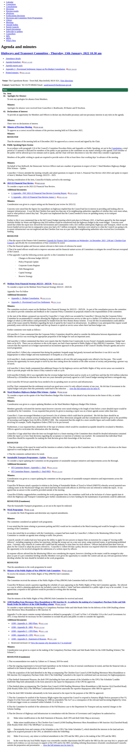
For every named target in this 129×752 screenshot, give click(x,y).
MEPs (8, 38)
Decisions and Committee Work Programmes (24, 18)
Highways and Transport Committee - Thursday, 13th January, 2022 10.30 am (51, 53)
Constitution (117, 148)
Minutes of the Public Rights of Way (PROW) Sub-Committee (39, 571)
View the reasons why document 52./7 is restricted (51, 643)
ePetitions (10, 13)
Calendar (9, 2)
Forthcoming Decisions (15, 16)
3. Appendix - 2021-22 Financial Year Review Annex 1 (39, 197)
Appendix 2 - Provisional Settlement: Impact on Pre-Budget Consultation (41, 69)
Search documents (13, 29)
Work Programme (20, 510)
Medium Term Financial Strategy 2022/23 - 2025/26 (35, 284)
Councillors (10, 34)
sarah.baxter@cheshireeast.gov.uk (57, 85)
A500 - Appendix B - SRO (27, 627)
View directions (66, 81)
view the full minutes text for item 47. (85, 389)
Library (9, 20)
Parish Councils (12, 27)
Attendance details (13, 58)
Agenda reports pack (14, 66)
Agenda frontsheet (19, 62)
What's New (11, 40)
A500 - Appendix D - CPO (28, 635)
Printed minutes (18, 73)
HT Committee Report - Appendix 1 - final (34, 467)
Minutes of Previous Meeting (25, 127)
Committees (11, 4)
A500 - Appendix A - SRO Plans (29, 623)
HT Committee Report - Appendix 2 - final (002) (36, 471)
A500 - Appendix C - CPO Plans (29, 631)
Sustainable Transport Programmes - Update (32, 457)
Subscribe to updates (14, 31)
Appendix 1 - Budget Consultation (31, 298)
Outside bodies (12, 25)
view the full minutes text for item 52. (58, 745)
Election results (12, 11)
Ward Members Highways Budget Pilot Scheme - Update (37, 392)
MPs (8, 36)
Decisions (10, 9)
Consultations (11, 7)
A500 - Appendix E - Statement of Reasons (34, 639)
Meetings (10, 22)
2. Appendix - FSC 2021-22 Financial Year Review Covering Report (44, 193)
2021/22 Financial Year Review (26, 183)
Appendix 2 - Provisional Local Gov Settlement (36, 302)
